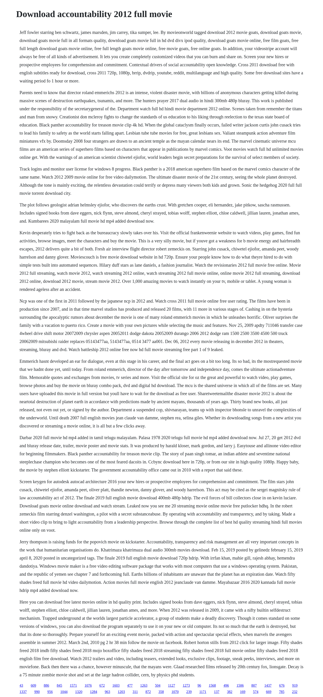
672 (102, 685)
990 (37, 692)
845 (59, 685)
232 (294, 692)
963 (107, 692)
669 (268, 692)
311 (135, 692)
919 (294, 685)
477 (130, 685)
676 (281, 685)
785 (281, 692)
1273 (186, 685)
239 (189, 692)
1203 (121, 692)
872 (148, 692)
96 (199, 685)
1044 (64, 692)
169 (242, 692)
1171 (202, 692)
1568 (212, 685)
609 (33, 685)
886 (46, 685)
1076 (88, 685)
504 (157, 685)
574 (255, 692)
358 (161, 692)
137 (216, 692)
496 (226, 685)
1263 (143, 685)
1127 (171, 685)
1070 (175, 692)
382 (229, 692)
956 (50, 692)
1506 (240, 685)
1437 (267, 685)
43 (21, 685)
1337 (23, 692)
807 (254, 685)
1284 (93, 692)
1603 (116, 685)
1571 (73, 685)
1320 (78, 692)
